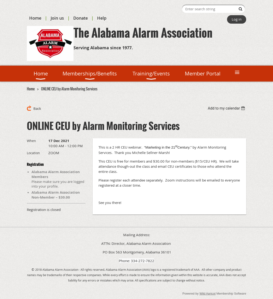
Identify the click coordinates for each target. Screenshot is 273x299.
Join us (57, 18)
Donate (80, 18)
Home (35, 18)
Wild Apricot (208, 293)
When (31, 141)
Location (33, 153)
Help (101, 18)
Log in (237, 19)
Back (37, 108)
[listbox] (227, 108)
